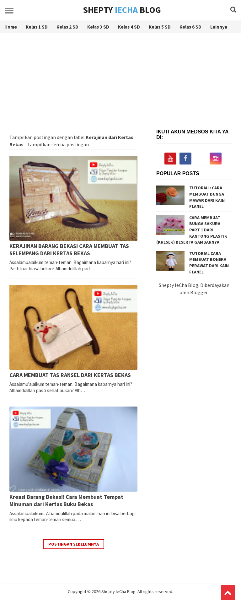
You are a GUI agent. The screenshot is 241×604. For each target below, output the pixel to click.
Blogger (198, 292)
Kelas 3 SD (98, 27)
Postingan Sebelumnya (73, 544)
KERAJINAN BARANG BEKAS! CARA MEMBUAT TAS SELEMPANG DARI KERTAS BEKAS (69, 249)
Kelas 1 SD (37, 27)
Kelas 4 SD (129, 27)
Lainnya (218, 27)
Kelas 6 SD (190, 27)
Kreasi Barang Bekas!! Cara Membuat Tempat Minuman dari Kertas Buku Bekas (66, 500)
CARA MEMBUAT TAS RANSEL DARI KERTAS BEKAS (70, 375)
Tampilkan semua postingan (58, 144)
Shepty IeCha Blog (118, 591)
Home (10, 27)
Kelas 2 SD (67, 27)
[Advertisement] (120, 83)
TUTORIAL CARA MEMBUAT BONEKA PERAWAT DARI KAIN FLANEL (209, 263)
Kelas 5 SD (160, 27)
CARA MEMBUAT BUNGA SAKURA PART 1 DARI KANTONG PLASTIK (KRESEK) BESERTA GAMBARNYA (191, 230)
